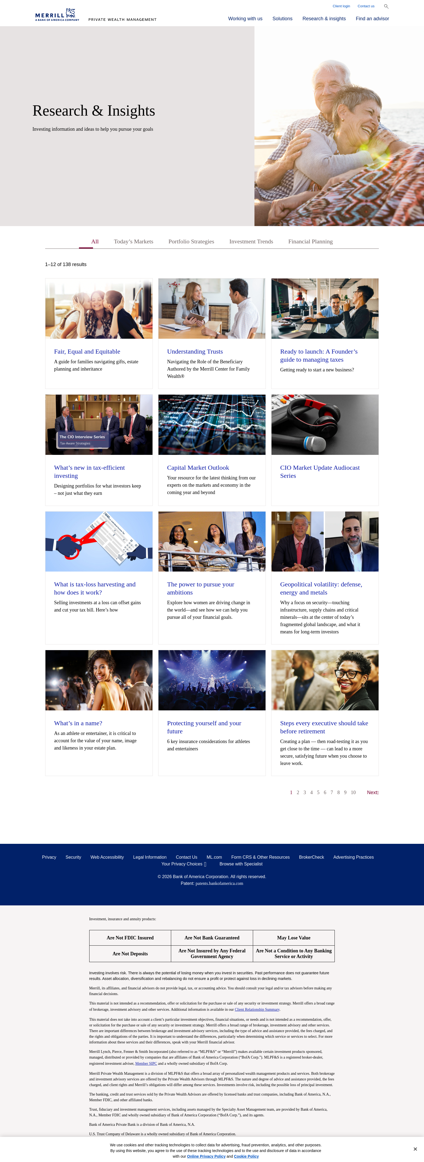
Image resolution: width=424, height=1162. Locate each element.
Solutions (283, 18)
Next (373, 793)
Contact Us (186, 858)
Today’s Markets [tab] (127, 242)
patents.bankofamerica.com (219, 884)
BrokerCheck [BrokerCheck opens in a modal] (311, 858)
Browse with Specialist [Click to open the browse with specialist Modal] (241, 864)
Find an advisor (372, 18)
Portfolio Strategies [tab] (189, 242)
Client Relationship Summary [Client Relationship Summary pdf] (257, 1010)
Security (73, 858)
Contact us (366, 6)
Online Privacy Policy (206, 1156)
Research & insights (324, 18)
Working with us (245, 18)
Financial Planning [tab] (317, 242)
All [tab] (86, 242)
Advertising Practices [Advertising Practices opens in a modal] (353, 858)
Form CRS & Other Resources (260, 858)
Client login (341, 6)
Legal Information (150, 858)
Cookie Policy (246, 1156)
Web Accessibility (107, 858)
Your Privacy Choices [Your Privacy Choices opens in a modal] (181, 864)
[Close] (415, 1149)
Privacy (49, 858)
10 (353, 793)
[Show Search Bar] (386, 6)
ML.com (214, 858)
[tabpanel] (212, 532)
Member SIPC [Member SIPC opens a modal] (146, 1064)
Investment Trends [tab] (254, 242)
